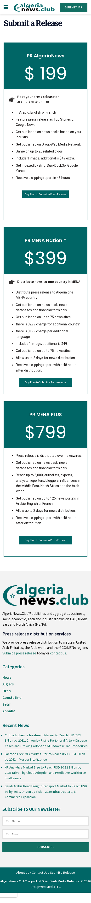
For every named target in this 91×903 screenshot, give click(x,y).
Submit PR (74, 7)
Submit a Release (62, 872)
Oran (6, 690)
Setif (6, 704)
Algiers (8, 684)
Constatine (11, 697)
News (6, 677)
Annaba (8, 710)
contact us (58, 653)
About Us (22, 872)
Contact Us (39, 872)
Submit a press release (19, 653)
